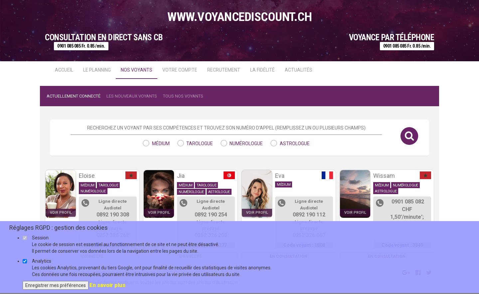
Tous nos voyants (183, 96)
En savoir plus (107, 285)
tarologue (199, 143)
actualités (298, 70)
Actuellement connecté (73, 96)
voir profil (61, 212)
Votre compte (179, 70)
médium (161, 143)
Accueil (64, 70)
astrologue (295, 143)
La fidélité (262, 70)
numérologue (246, 143)
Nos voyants (136, 70)
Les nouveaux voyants (131, 96)
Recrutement (223, 70)
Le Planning (97, 70)
